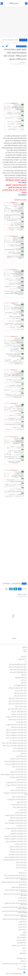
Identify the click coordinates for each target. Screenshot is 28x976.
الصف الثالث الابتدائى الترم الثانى (18, 758)
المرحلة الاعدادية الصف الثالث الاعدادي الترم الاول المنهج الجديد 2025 (14, 907)
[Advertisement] (14, 22)
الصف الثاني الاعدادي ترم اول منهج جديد (16, 799)
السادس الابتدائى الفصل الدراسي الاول (17, 708)
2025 (25, 651)
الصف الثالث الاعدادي (21, 46)
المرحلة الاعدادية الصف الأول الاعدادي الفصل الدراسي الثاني (16, 903)
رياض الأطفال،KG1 (21, 958)
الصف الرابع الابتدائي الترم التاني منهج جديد (16, 828)
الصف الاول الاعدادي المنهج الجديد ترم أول (16, 732)
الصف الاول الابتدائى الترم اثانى (18, 711)
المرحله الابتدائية (22, 924)
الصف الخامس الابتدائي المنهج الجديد (17, 820)
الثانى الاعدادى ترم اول (20, 706)
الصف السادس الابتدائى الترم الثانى (17, 851)
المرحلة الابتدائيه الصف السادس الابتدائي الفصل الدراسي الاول (15, 894)
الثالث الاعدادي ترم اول (20, 690)
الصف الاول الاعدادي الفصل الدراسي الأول (16, 729)
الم (25, 870)
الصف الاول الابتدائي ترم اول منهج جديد (17, 719)
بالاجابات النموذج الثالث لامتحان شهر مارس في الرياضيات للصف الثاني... (10, 39)
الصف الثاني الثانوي (21, 802)
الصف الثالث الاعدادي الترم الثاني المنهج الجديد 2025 (13, 774)
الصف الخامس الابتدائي (20, 812)
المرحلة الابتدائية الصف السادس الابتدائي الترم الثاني (13, 882)
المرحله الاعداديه (22, 929)
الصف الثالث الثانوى (21, 779)
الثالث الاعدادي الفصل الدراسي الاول (17, 687)
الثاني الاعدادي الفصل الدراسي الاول (17, 701)
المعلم (24, 932)
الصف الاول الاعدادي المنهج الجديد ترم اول (16, 735)
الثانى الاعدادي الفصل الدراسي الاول (17, 698)
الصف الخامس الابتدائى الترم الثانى (17, 817)
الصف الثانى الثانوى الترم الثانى (18, 804)
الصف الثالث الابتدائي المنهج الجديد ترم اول (16, 764)
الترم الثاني (23, 682)
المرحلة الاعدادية (6, 583)
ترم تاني (24, 950)
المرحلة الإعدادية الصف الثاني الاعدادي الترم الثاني (14, 919)
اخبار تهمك (23, 656)
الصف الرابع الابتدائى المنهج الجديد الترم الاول (15, 836)
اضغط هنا (22, 183)
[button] (20, 589)
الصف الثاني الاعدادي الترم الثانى (18, 790)
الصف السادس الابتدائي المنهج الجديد (17, 854)
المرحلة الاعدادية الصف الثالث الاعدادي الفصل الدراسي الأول (15, 915)
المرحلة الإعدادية (22, 897)
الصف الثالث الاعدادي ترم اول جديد (17, 777)
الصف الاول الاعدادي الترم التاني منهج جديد (16, 724)
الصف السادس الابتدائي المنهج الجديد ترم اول (15, 857)
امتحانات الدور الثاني (21, 940)
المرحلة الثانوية (22, 921)
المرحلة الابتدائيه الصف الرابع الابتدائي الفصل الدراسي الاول (16, 890)
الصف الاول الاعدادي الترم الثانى (18, 727)
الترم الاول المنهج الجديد (20, 677)
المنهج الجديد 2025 (21, 937)
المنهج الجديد (23, 934)
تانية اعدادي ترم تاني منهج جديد (18, 945)
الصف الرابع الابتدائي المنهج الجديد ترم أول (16, 841)
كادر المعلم (23, 961)
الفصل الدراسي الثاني (21, 867)
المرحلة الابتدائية (22, 872)
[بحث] (2, 3)
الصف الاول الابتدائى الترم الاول (18, 714)
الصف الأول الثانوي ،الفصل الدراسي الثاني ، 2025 (14, 745)
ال (25, 661)
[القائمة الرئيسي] (26, 3)
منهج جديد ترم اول (21, 968)
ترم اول (24, 947)
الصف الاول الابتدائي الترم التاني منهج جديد (16, 716)
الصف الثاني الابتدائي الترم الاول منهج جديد (16, 782)
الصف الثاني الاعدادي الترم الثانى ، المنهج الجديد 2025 (15, 793)
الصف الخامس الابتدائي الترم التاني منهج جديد (15, 815)
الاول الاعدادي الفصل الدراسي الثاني (17, 666)
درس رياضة (14, 3)
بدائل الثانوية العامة (21, 942)
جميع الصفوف (22, 953)
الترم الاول (23, 674)
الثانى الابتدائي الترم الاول (20, 693)
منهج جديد (23, 966)
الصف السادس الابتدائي (20, 844)
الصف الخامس (22, 809)
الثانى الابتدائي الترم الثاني (20, 695)
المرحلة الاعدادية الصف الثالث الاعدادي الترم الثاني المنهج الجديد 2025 (14, 911)
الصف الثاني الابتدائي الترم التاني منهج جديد (15, 785)
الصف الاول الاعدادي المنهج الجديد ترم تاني (16, 737)
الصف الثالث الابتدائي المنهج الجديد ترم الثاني (15, 761)
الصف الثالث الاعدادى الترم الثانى (18, 771)
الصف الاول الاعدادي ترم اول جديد (18, 740)
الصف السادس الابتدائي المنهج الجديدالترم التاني (14, 859)
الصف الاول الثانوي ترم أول (19, 748)
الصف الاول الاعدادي (21, 722)
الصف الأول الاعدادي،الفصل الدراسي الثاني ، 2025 (14, 743)
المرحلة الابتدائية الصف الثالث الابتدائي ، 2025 (15, 875)
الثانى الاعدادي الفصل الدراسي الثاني (17, 703)
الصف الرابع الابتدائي (21, 825)
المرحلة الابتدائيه (22, 884)
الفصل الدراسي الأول (21, 862)
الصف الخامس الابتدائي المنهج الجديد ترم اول (15, 823)
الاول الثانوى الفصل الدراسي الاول (18, 669)
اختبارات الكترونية (22, 659)
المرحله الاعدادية (22, 926)
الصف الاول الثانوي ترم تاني (19, 750)
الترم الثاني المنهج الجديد (20, 685)
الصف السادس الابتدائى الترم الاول (18, 849)
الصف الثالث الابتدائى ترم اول (19, 766)
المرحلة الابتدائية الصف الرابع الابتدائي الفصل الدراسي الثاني (16, 878)
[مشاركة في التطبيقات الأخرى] (6, 589)
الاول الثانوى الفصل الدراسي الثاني (17, 672)
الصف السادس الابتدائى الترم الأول (18, 846)
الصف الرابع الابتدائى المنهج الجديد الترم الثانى (15, 838)
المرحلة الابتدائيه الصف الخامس (18, 887)
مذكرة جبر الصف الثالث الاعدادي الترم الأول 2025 (14, 963)
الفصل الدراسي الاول (21, 865)
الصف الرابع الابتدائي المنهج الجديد (18, 833)
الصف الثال (23, 753)
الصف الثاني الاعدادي (21, 787)
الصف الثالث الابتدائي (21, 756)
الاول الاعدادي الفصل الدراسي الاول (17, 664)
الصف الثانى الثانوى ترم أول (19, 807)
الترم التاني (23, 680)
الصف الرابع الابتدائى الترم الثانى (18, 830)
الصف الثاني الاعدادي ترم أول (19, 796)
